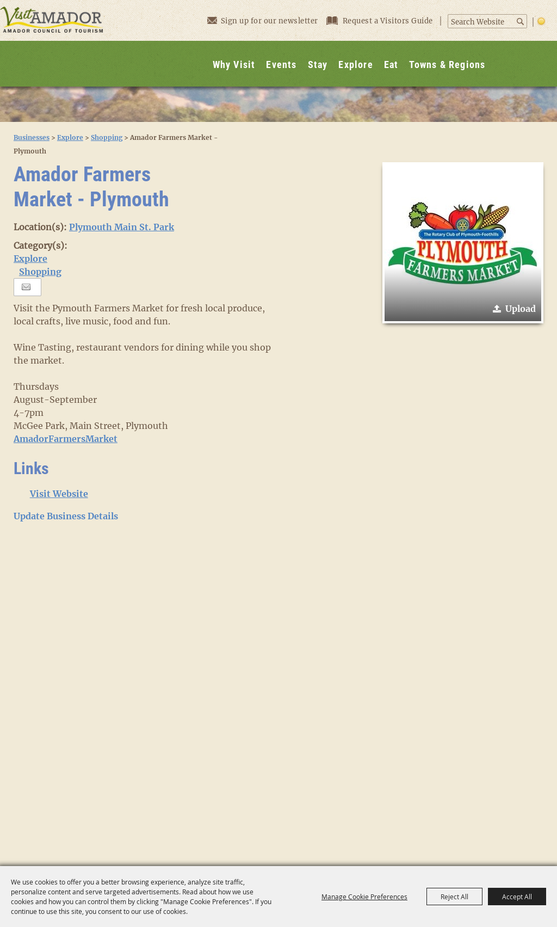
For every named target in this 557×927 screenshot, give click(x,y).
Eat (391, 64)
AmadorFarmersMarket (65, 438)
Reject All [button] (454, 896)
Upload (520, 308)
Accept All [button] (517, 896)
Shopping (106, 137)
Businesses (31, 137)
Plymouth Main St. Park (121, 227)
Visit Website (59, 493)
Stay (318, 64)
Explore (355, 64)
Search (521, 21)
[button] (462, 242)
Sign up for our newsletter (262, 20)
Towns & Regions (447, 64)
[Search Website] (481, 22)
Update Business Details (66, 516)
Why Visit (234, 64)
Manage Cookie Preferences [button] (364, 896)
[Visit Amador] (51, 43)
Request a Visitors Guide (380, 21)
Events (281, 64)
